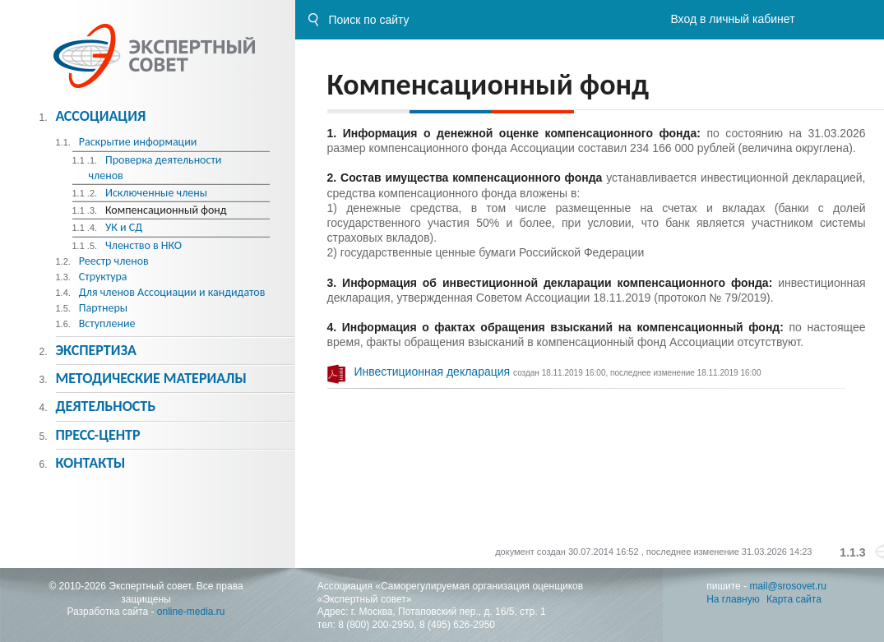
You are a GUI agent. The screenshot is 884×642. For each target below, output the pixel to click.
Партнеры (103, 308)
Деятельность (105, 406)
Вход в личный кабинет (732, 18)
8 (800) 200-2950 (376, 624)
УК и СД (123, 227)
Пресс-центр (97, 435)
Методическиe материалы (150, 378)
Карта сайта (794, 599)
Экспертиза (96, 350)
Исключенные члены (156, 193)
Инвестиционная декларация (434, 371)
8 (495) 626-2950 (457, 624)
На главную (732, 599)
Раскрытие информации (138, 142)
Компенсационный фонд (166, 210)
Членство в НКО (143, 245)
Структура (103, 277)
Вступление (107, 323)
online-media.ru (191, 611)
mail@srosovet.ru (787, 586)
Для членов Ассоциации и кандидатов (172, 292)
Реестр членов (114, 261)
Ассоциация (100, 116)
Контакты (90, 463)
